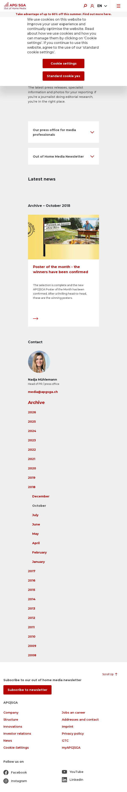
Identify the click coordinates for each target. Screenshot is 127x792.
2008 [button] (32, 655)
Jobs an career (73, 712)
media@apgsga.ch (43, 392)
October (39, 506)
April (36, 543)
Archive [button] (36, 402)
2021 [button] (31, 459)
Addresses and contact (80, 719)
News (7, 741)
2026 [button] (32, 412)
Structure (10, 719)
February (39, 552)
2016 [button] (31, 580)
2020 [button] (32, 468)
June (36, 524)
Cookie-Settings (16, 748)
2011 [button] (31, 627)
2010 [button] (31, 636)
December (40, 496)
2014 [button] (32, 599)
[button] (63, 132)
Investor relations (17, 734)
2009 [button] (32, 646)
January (38, 562)
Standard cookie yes (63, 76)
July (35, 515)
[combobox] (102, 5)
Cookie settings (64, 63)
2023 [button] (32, 440)
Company (10, 712)
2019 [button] (31, 478)
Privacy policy (73, 734)
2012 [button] (31, 618)
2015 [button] (31, 590)
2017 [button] (31, 571)
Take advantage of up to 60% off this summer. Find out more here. (63, 14)
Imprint (67, 726)
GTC (65, 741)
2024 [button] (32, 431)
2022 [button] (32, 450)
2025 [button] (32, 422)
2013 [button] (31, 608)
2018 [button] (31, 487)
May (35, 534)
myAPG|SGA (71, 748)
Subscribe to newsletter (27, 690)
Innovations (12, 726)
